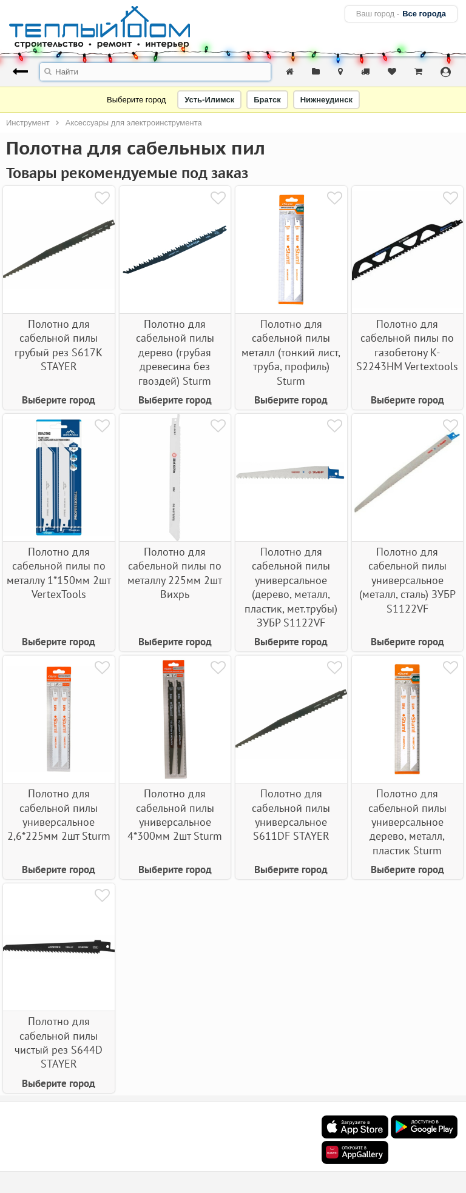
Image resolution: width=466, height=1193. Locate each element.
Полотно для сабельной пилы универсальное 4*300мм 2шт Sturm (174, 814)
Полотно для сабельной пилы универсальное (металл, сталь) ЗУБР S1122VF (407, 580)
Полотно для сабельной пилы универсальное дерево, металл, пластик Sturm (407, 821)
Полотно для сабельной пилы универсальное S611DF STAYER (291, 814)
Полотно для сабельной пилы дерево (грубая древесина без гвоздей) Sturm (175, 352)
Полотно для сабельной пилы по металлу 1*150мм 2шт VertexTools (59, 573)
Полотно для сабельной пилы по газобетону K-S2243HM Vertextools (407, 345)
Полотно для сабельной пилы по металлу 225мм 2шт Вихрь (174, 573)
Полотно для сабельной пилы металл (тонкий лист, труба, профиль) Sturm (290, 352)
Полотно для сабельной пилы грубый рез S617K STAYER (59, 345)
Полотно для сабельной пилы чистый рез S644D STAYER (59, 1042)
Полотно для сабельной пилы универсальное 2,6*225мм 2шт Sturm (58, 814)
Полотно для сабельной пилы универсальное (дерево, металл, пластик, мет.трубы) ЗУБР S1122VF (291, 587)
